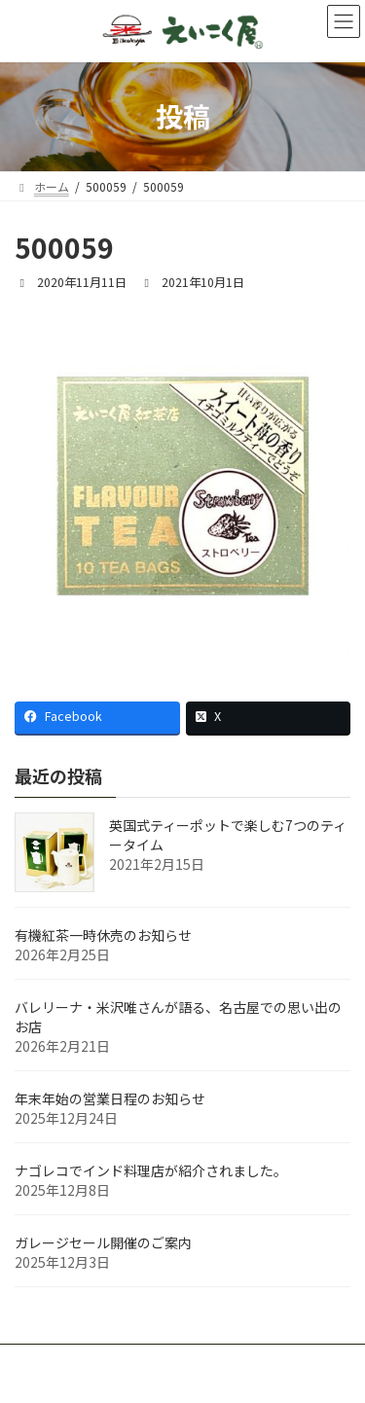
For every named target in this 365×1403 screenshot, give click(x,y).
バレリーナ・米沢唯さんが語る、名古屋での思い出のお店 (178, 1016)
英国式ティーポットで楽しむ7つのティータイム (228, 834)
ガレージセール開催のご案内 (103, 1242)
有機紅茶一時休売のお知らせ (103, 935)
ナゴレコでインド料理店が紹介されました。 (151, 1170)
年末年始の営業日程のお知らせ (110, 1098)
